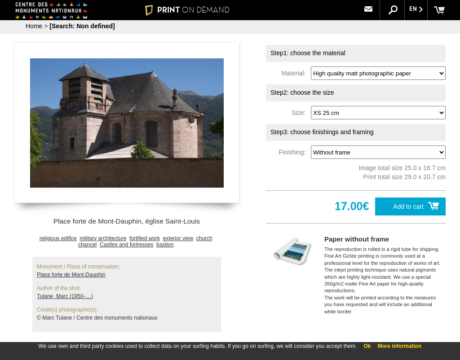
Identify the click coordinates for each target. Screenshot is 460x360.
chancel (87, 244)
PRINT (187, 10)
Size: (300, 112)
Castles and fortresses (126, 244)
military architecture (103, 238)
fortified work (144, 238)
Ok (367, 346)
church (204, 238)
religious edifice (58, 238)
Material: (295, 73)
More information (399, 346)
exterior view (178, 238)
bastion (165, 244)
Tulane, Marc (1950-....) (65, 296)
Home (34, 26)
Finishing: (294, 152)
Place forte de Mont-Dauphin (71, 275)
